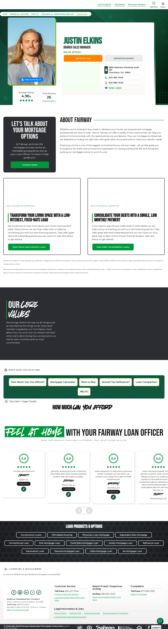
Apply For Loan (83, 58)
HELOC (84, 391)
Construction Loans (31, 535)
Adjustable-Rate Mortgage (133, 535)
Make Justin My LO (33, 80)
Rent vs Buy (88, 382)
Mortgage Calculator (62, 382)
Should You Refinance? (116, 382)
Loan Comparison (146, 382)
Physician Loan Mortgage (96, 535)
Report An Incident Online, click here (106, 598)
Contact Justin (29, 165)
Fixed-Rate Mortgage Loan (84, 543)
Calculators (119, 4)
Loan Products (104, 4)
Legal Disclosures (92, 613)
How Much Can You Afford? (27, 382)
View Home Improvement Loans (29, 247)
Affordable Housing (62, 535)
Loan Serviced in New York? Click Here (69, 599)
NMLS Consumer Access (18, 610)
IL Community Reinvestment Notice (70, 617)
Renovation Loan (35, 551)
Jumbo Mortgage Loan (120, 543)
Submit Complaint (139, 594)
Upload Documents (124, 58)
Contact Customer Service (67, 594)
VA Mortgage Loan (132, 551)
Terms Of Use (75, 613)
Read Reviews (49, 101)
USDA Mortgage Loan (101, 551)
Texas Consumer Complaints (115, 613)
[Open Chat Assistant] (160, 621)
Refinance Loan (151, 543)
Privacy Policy (60, 613)
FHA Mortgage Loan (49, 543)
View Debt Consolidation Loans (113, 247)
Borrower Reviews (137, 4)
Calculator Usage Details (22, 401)
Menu (162, 7)
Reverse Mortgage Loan (67, 551)
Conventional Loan (19, 543)
